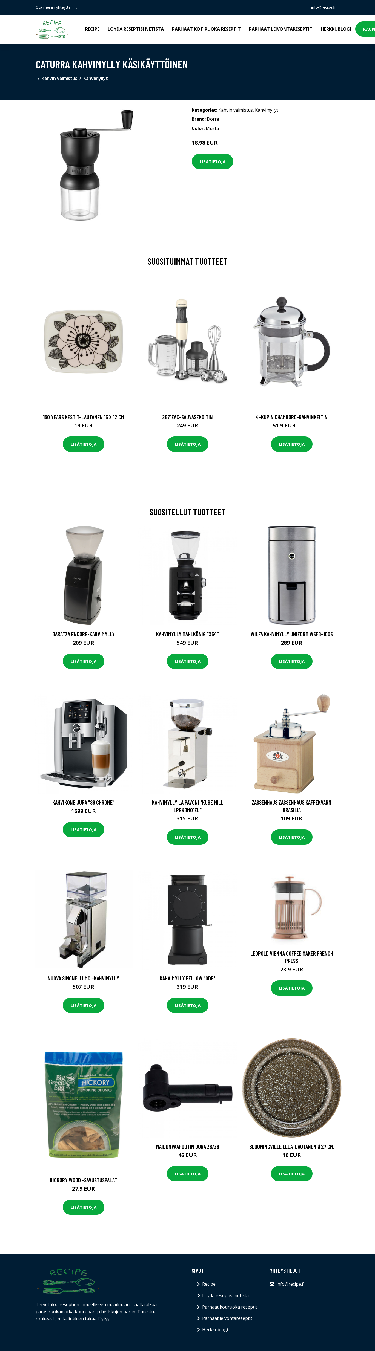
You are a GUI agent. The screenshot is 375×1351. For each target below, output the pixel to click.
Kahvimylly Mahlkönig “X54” (187, 633)
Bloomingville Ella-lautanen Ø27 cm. (291, 1146)
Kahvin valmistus (59, 78)
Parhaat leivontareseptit (281, 29)
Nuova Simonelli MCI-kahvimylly (83, 978)
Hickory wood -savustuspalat (83, 1179)
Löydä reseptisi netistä (136, 29)
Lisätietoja (212, 161)
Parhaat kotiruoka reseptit (206, 29)
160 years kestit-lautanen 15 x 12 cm (83, 416)
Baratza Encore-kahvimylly (83, 633)
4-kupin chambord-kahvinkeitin (292, 416)
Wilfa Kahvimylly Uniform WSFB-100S (292, 633)
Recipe (92, 29)
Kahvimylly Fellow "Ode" (187, 978)
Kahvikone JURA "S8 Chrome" (83, 802)
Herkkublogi (336, 29)
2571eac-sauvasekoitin (187, 416)
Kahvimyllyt (95, 78)
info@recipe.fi (323, 7)
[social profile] (76, 7)
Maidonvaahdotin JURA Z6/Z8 (187, 1146)
